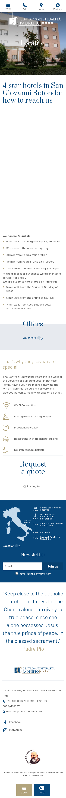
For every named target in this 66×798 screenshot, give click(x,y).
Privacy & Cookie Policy (14, 772)
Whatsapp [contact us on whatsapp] (57, 7)
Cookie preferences (35, 772)
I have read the (34, 573)
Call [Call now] (24, 7)
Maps (41, 7)
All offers (33, 338)
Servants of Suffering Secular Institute (32, 380)
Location (12, 546)
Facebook (12, 722)
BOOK (24, 789)
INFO (42, 789)
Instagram (12, 730)
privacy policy (43, 573)
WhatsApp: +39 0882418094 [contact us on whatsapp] (22, 711)
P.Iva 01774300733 (54, 772)
